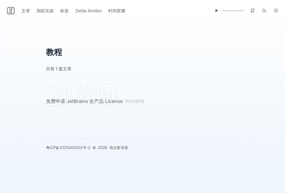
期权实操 (45, 10)
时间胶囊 (116, 10)
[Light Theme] (276, 10)
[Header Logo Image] (10, 10)
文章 (25, 10)
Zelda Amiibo (88, 10)
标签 (64, 10)
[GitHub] (252, 10)
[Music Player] (216, 10)
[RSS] (264, 10)
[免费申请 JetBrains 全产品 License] (142, 102)
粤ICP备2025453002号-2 (68, 147)
